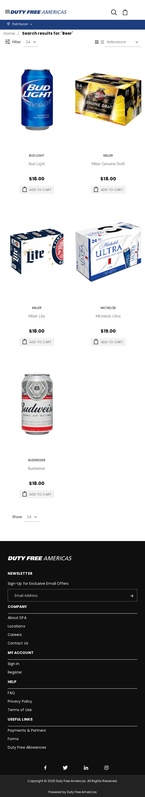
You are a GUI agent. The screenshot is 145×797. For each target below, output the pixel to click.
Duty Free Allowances (27, 747)
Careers (15, 634)
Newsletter (20, 573)
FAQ (11, 692)
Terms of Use (20, 709)
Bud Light (37, 163)
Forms (13, 738)
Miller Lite (36, 315)
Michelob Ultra (108, 315)
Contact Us (18, 643)
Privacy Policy (20, 701)
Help (12, 681)
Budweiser (36, 468)
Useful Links (20, 719)
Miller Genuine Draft (108, 163)
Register (15, 672)
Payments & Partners (27, 730)
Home (9, 33)
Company (17, 606)
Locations (16, 626)
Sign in (13, 663)
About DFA (17, 617)
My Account (21, 652)
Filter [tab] (9, 47)
